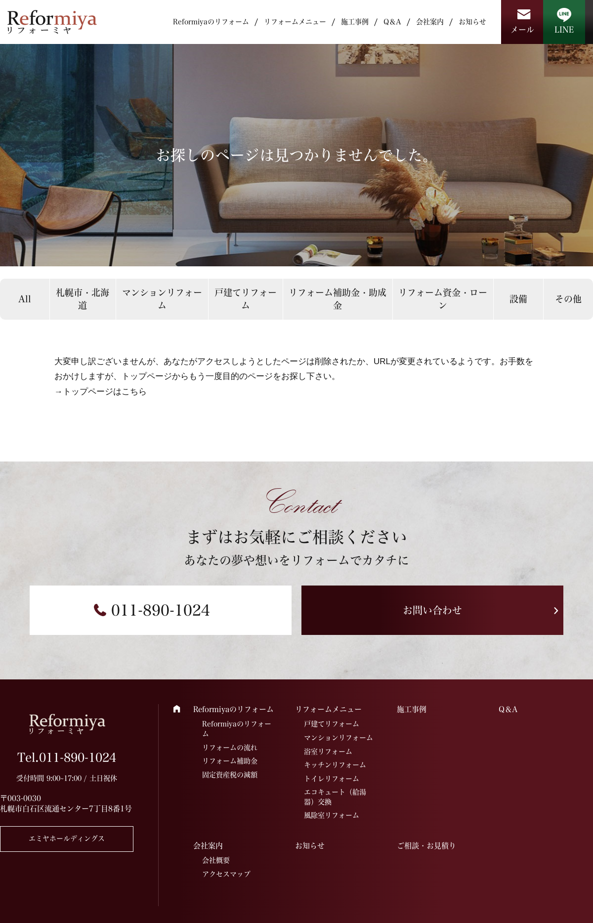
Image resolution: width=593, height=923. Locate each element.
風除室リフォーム (331, 815)
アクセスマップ (226, 874)
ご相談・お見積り (426, 845)
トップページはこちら (105, 391)
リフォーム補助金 (229, 760)
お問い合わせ (432, 610)
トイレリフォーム (331, 778)
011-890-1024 (160, 610)
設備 (518, 298)
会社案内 (430, 21)
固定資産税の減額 (229, 774)
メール (522, 30)
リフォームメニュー (295, 21)
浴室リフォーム (328, 751)
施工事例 (355, 21)
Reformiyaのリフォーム (211, 21)
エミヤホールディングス (67, 838)
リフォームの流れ (229, 747)
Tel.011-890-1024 (66, 757)
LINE (564, 30)
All (24, 298)
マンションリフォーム (162, 298)
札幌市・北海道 (82, 298)
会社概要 (216, 860)
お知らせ (472, 21)
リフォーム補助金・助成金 (337, 298)
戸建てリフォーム (245, 298)
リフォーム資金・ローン (442, 298)
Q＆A (392, 21)
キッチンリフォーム (335, 764)
